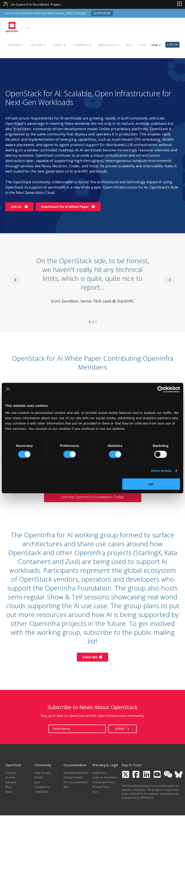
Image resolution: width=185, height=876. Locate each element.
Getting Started (73, 777)
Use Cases (39, 45)
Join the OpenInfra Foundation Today (93, 496)
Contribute (41, 792)
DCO (95, 792)
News (8, 792)
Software (16, 45)
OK (151, 484)
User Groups (42, 773)
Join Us (19, 207)
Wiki (66, 787)
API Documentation (75, 782)
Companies (41, 787)
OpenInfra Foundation (144, 794)
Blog (129, 45)
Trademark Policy (103, 782)
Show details (161, 471)
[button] (28, 29)
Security (10, 777)
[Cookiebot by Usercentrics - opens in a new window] (160, 389)
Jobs (37, 782)
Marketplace (109, 45)
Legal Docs (99, 773)
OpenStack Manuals (76, 773)
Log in (172, 44)
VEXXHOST (147, 798)
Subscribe (92, 657)
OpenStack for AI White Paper (68, 207)
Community (82, 45)
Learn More (102, 13)
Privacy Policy (101, 787)
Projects (10, 773)
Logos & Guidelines (104, 777)
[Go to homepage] (12, 27)
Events (60, 45)
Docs (142, 45)
